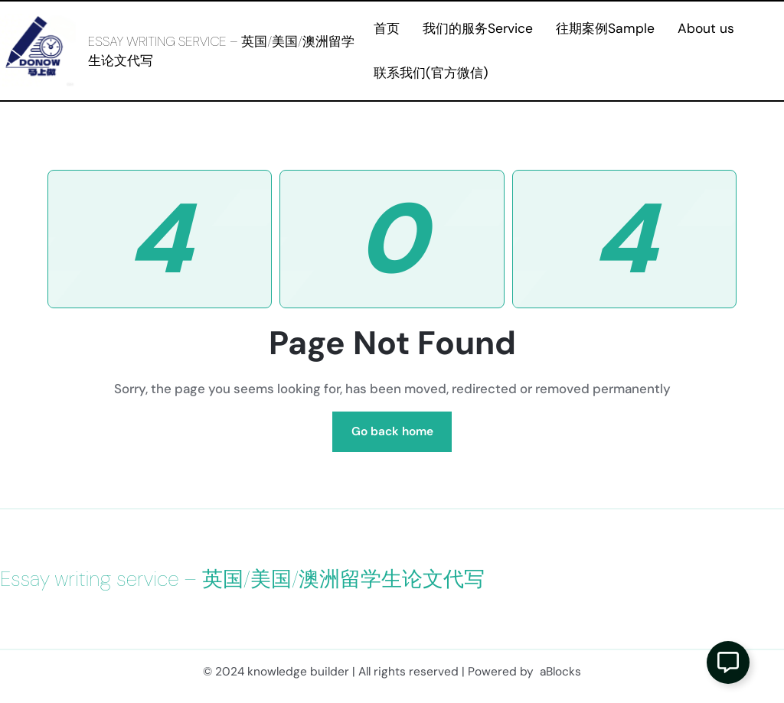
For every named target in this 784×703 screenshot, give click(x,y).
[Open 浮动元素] (728, 662)
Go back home (392, 431)
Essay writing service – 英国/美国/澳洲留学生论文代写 (242, 578)
